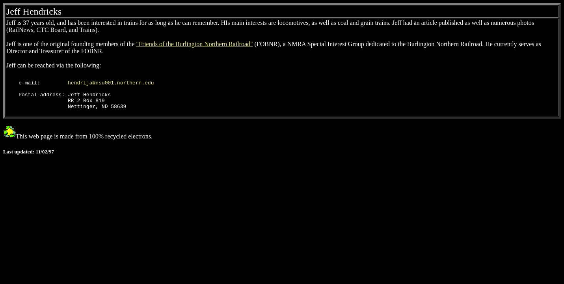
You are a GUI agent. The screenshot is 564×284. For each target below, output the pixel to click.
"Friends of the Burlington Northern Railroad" (194, 44)
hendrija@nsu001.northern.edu (111, 84)
